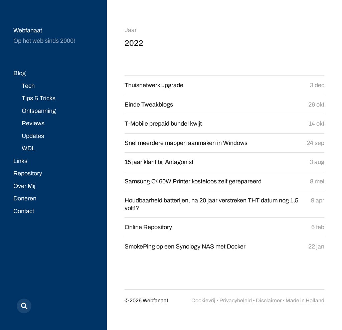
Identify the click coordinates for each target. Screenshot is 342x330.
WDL (28, 148)
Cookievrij (203, 300)
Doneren (24, 198)
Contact (23, 211)
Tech (28, 85)
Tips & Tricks (38, 98)
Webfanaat (27, 30)
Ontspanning (39, 111)
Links (20, 161)
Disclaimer (269, 300)
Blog (19, 73)
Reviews (33, 123)
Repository (27, 173)
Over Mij (24, 186)
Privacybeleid (235, 300)
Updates (33, 136)
